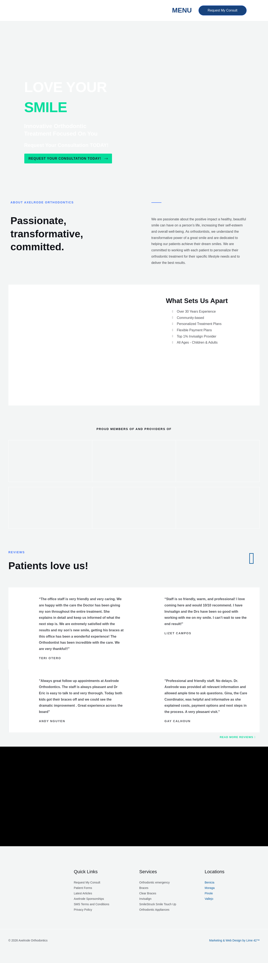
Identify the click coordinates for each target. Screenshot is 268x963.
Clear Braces (147, 893)
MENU (180, 10)
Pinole (209, 893)
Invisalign (145, 899)
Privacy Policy (83, 910)
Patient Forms (83, 888)
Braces (143, 888)
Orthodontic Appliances (154, 910)
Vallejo (209, 899)
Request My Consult (87, 882)
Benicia (209, 882)
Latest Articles (83, 893)
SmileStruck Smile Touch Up (157, 904)
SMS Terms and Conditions (91, 904)
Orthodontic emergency (154, 882)
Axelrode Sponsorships (89, 899)
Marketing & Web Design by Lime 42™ (234, 940)
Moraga (210, 888)
